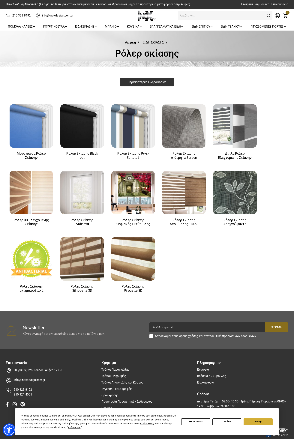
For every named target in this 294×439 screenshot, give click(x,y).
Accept (258, 421)
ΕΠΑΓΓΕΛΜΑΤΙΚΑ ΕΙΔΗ (167, 26)
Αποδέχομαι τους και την (205, 332)
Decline (227, 421)
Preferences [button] (74, 427)
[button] (269, 16)
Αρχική (130, 42)
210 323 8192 (21, 15)
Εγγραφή (276, 324)
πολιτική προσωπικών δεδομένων (232, 333)
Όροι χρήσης (109, 392)
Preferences (196, 421)
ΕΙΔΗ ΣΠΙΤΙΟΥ (202, 26)
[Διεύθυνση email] (218, 324)
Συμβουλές (262, 4)
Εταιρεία (247, 4)
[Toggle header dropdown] (277, 16)
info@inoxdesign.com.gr (58, 15)
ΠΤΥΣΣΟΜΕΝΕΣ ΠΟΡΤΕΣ (268, 26)
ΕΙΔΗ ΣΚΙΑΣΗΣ (86, 26)
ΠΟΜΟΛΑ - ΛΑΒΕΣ (21, 26)
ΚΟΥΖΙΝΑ (134, 26)
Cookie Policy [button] (147, 423)
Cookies (106, 405)
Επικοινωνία (279, 4)
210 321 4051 (23, 391)
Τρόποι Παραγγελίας (115, 366)
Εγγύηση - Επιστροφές (116, 385)
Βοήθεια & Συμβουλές (211, 373)
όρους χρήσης (188, 333)
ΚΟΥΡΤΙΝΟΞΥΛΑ (55, 26)
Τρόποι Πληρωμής (113, 373)
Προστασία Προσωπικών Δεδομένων (126, 398)
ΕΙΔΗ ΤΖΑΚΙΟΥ (231, 26)
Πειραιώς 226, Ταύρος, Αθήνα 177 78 (38, 367)
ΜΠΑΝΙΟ (112, 26)
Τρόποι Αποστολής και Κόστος (122, 379)
